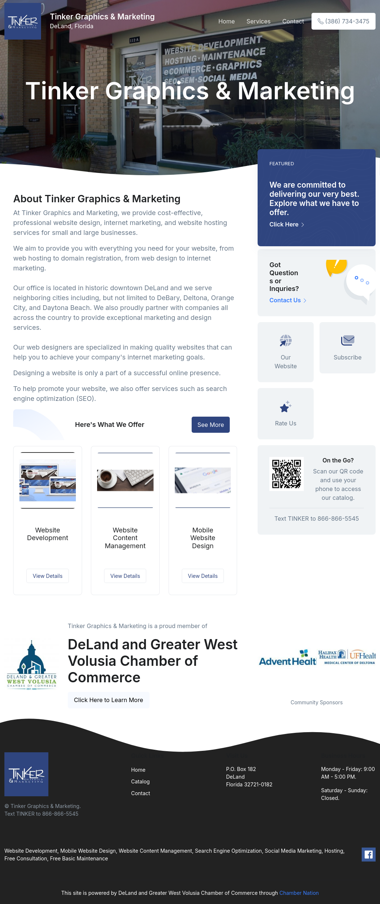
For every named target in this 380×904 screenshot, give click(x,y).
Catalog (140, 781)
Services (259, 21)
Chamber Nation (299, 893)
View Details (47, 576)
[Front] (24, 21)
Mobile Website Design (202, 538)
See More (211, 424)
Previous (252, 656)
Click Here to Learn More (108, 700)
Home (226, 21)
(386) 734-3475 (343, 21)
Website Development (47, 534)
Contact (293, 21)
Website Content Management (125, 538)
